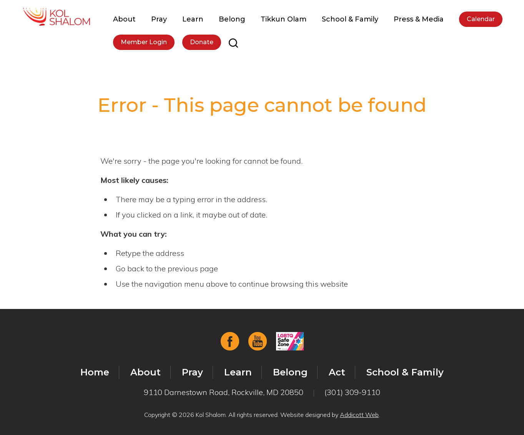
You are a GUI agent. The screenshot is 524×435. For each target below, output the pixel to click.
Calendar (481, 19)
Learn (192, 19)
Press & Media (419, 19)
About (124, 19)
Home (94, 372)
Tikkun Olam (283, 19)
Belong (232, 19)
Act (337, 372)
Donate (201, 42)
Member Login (144, 42)
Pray (159, 19)
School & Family (350, 19)
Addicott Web (359, 414)
